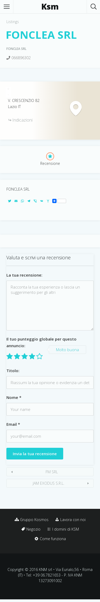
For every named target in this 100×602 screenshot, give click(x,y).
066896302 (21, 57)
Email (13, 424)
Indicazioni (22, 120)
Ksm (50, 7)
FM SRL (52, 471)
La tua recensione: (24, 275)
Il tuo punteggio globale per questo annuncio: (41, 342)
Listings (12, 21)
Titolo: (12, 370)
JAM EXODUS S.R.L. (48, 483)
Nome (13, 397)
